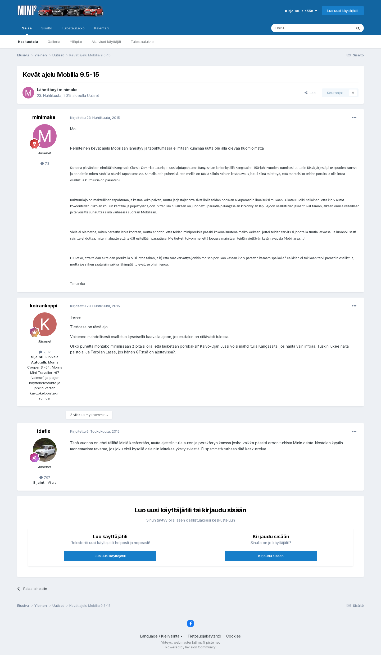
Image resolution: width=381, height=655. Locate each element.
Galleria (54, 41)
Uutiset (93, 95)
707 (44, 477)
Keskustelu (28, 41)
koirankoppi (43, 305)
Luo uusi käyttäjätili (342, 10)
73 (44, 163)
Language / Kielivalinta (161, 636)
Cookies (233, 636)
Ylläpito (76, 41)
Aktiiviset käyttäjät (106, 41)
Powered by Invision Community (190, 647)
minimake (68, 89)
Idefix (43, 431)
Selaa (27, 30)
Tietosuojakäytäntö (204, 636)
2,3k (45, 352)
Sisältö (46, 28)
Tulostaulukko (142, 41)
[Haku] (298, 28)
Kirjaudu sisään (301, 11)
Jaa (310, 93)
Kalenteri (101, 28)
